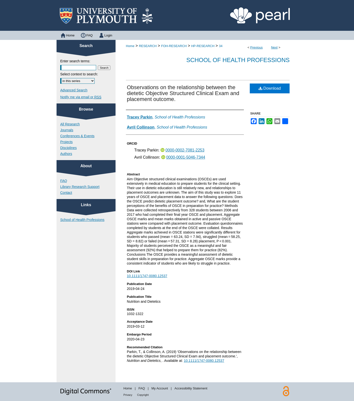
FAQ (63, 181)
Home (130, 46)
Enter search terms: (75, 61)
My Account (159, 388)
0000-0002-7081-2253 (184, 150)
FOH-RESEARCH (174, 46)
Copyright (143, 394)
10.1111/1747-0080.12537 (147, 276)
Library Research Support (80, 187)
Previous (256, 47)
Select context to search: (79, 74)
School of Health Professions (238, 60)
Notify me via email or (80, 97)
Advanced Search (74, 90)
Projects (66, 142)
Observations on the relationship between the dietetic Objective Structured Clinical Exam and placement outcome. (183, 93)
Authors (66, 154)
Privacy (127, 394)
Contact (66, 193)
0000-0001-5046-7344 (185, 157)
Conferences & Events (77, 136)
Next (274, 47)
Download (270, 88)
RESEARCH (148, 46)
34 (220, 46)
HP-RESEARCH (203, 46)
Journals (66, 130)
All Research (70, 124)
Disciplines (68, 148)
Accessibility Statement (191, 388)
